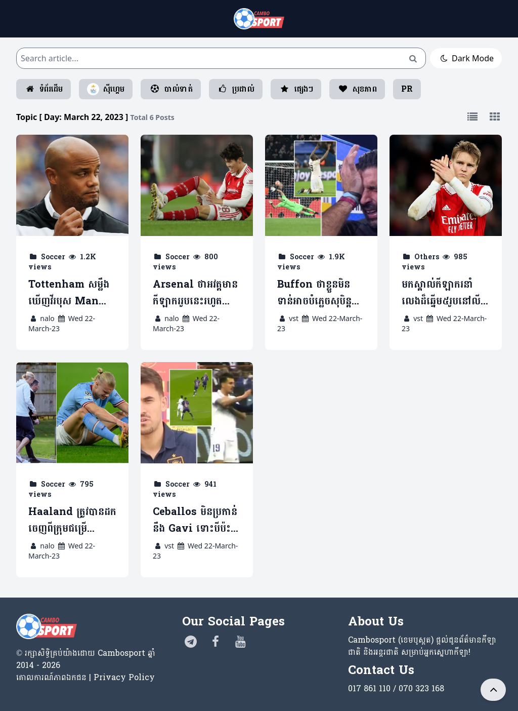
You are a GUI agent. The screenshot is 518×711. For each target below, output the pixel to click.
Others (426, 257)
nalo (47, 318)
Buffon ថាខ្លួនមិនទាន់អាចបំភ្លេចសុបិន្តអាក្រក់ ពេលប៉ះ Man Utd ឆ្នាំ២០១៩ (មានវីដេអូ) (319, 292)
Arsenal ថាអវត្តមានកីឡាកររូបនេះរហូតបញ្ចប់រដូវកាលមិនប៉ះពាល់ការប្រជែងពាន (195, 292)
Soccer (53, 257)
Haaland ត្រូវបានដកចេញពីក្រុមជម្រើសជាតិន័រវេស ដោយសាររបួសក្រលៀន (72, 520)
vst (293, 318)
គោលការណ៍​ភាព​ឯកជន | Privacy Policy (85, 677)
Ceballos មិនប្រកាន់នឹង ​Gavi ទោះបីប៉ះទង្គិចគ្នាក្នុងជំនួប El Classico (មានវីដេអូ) (195, 520)
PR (407, 89)
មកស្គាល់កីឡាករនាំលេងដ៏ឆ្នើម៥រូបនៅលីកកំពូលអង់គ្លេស (444, 292)
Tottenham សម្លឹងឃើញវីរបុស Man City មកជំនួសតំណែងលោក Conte (71, 292)
